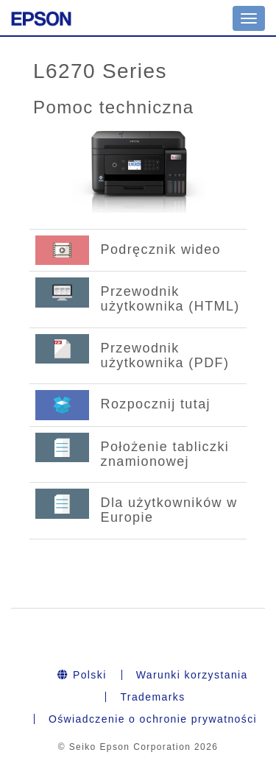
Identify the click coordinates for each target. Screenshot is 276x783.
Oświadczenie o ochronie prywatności (153, 719)
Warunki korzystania (192, 675)
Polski (81, 675)
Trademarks (152, 697)
